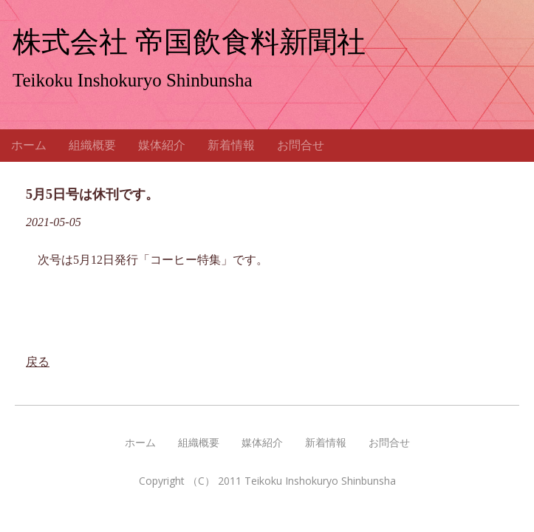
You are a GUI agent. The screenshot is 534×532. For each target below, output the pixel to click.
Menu (511, 152)
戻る (37, 376)
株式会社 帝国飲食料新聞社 (189, 42)
